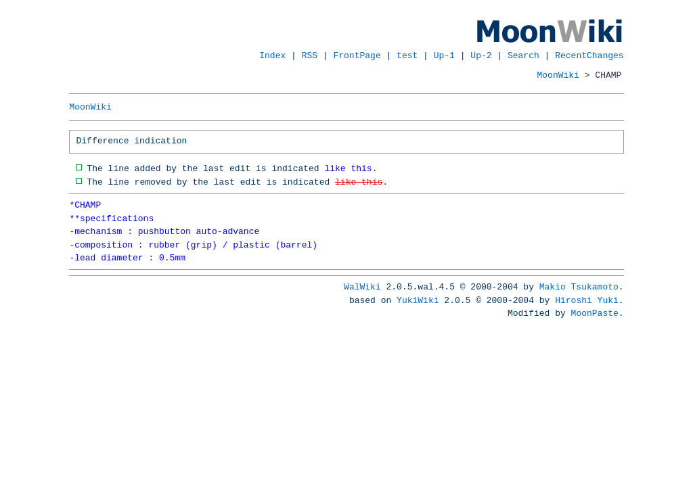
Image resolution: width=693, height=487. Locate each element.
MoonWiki (558, 75)
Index (272, 55)
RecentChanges (589, 55)
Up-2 (480, 55)
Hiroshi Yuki (587, 300)
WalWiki (362, 287)
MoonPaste (595, 313)
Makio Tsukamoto (579, 287)
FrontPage (357, 55)
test (407, 55)
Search (523, 55)
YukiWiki (418, 300)
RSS (309, 55)
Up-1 (444, 55)
